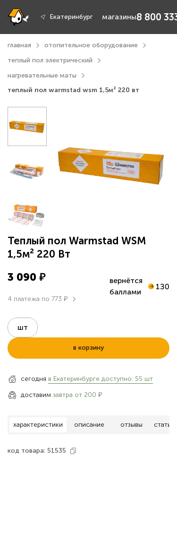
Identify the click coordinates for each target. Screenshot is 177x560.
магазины (119, 16)
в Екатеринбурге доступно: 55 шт (100, 379)
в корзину (88, 348)
